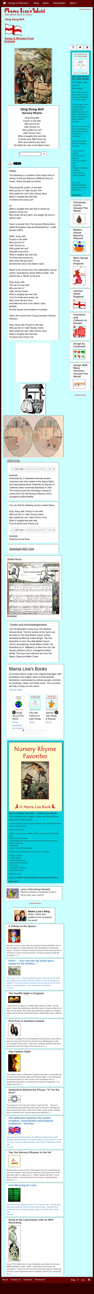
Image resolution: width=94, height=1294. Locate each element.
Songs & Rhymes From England (19, 40)
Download (13, 475)
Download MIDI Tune (21, 548)
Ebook (15, 722)
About (5, 1287)
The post (10, 988)
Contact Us (15, 1287)
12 (23, 733)
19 (38, 733)
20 (40, 733)
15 (29, 733)
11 (44, 730)
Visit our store (15, 690)
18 (35, 733)
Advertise (27, 1287)
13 (25, 733)
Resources (40, 1287)
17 (33, 733)
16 (31, 733)
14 (27, 733)
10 (42, 730)
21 (42, 733)
